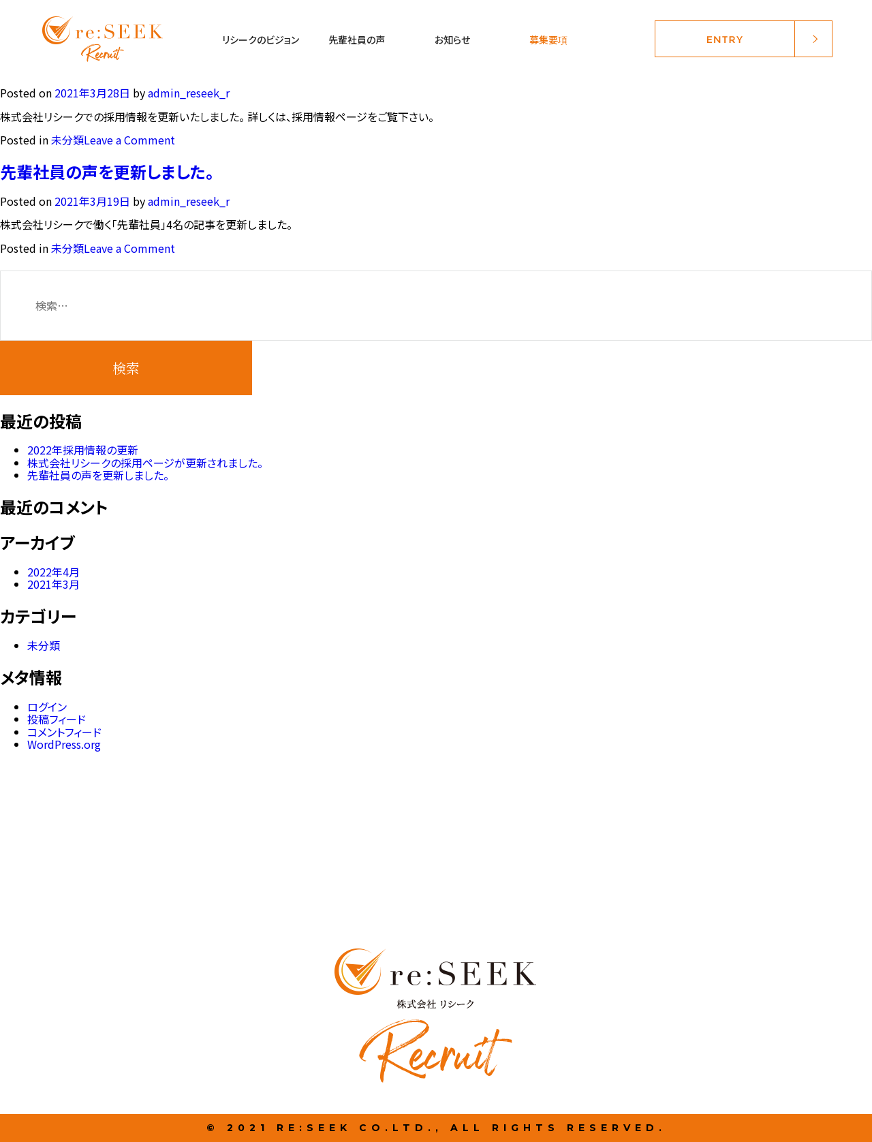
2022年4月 (53, 572)
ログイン (47, 706)
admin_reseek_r (189, 92)
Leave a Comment (129, 140)
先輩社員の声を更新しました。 (107, 171)
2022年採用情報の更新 (82, 450)
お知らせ (452, 39)
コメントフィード (64, 732)
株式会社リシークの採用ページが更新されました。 (145, 462)
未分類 (67, 140)
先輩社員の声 (356, 39)
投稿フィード (56, 719)
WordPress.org (64, 744)
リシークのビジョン (260, 39)
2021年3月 (53, 584)
